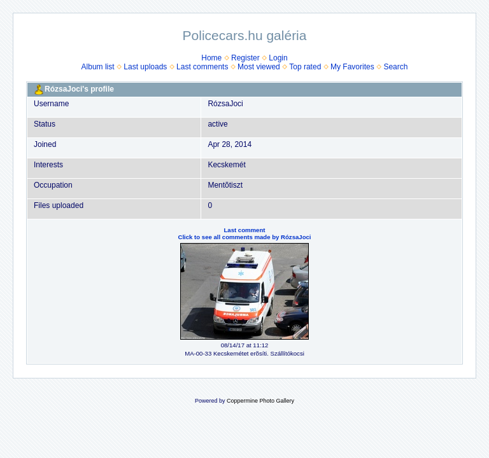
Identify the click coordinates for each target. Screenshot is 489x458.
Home (211, 57)
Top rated (305, 66)
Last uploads (145, 66)
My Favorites (352, 66)
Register (245, 57)
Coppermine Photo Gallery (260, 401)
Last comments (202, 66)
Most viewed (258, 66)
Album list (98, 66)
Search (395, 66)
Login (278, 57)
